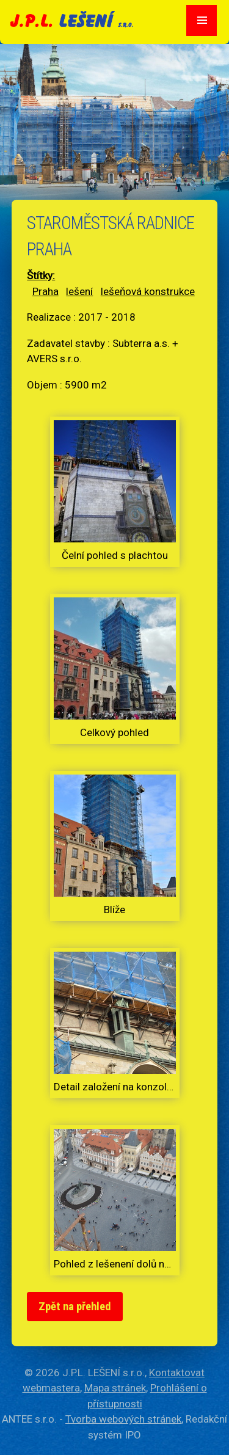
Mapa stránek (115, 1388)
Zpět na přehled (74, 1306)
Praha (45, 291)
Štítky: (41, 275)
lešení (79, 291)
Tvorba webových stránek (123, 1419)
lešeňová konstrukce (148, 291)
